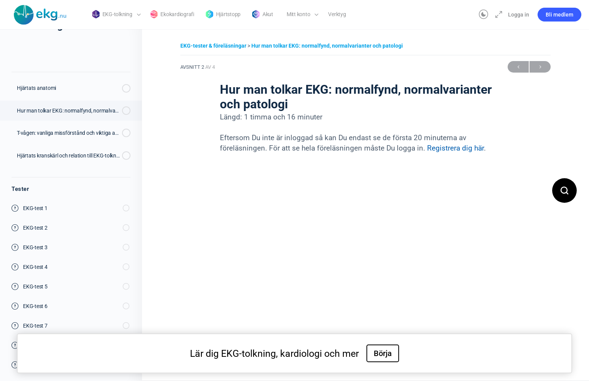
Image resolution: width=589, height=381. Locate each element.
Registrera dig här (455, 148)
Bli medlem (559, 15)
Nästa (540, 67)
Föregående (518, 67)
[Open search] (564, 190)
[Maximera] (497, 14)
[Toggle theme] (483, 14)
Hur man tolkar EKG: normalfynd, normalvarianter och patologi (327, 46)
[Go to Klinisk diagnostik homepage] (40, 13)
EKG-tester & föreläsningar (213, 46)
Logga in (518, 15)
